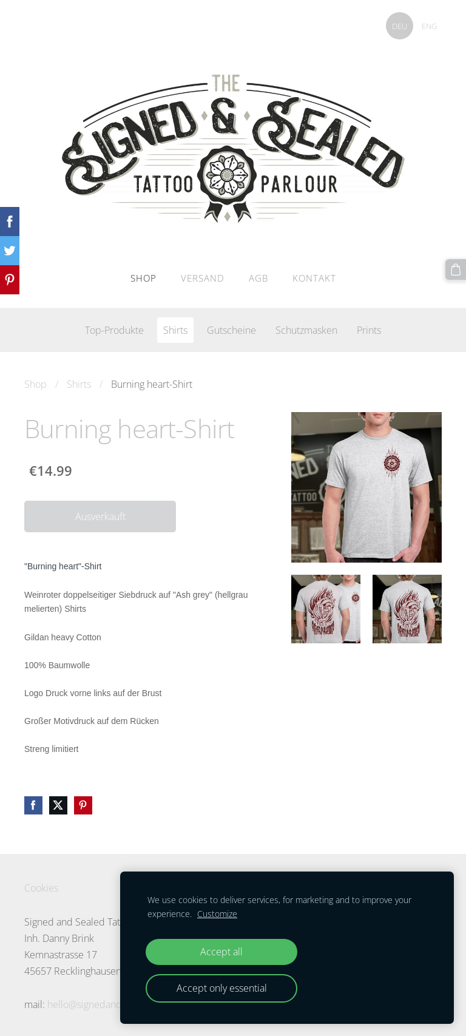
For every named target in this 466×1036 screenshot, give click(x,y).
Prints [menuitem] (369, 329)
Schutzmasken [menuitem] (306, 329)
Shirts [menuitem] (175, 329)
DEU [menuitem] (398, 26)
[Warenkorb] (455, 269)
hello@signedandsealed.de (105, 1003)
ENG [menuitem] (428, 26)
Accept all (221, 951)
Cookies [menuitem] (41, 887)
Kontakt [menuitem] (314, 277)
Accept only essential (222, 988)
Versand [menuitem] (203, 277)
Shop (35, 383)
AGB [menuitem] (258, 277)
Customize (217, 913)
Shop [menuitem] (143, 277)
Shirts (79, 383)
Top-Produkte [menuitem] (114, 329)
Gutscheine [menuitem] (231, 329)
